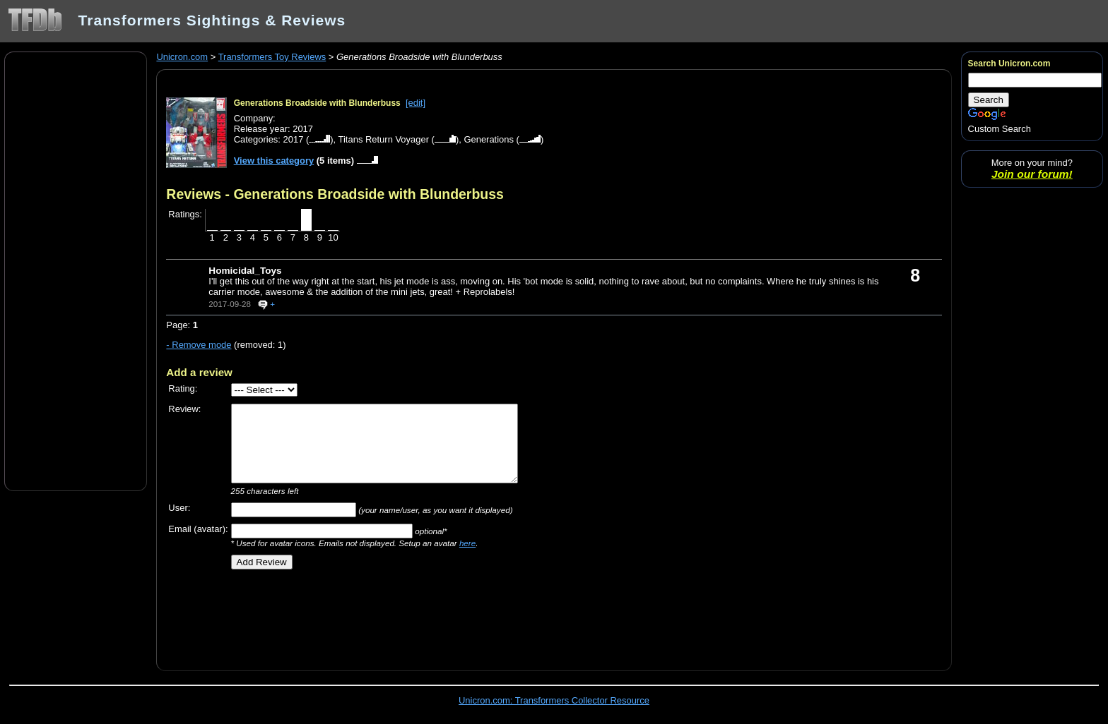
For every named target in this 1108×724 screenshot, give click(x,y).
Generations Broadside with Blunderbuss (317, 103)
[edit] (415, 102)
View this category (274, 160)
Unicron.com (182, 57)
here (467, 543)
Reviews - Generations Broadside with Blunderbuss (334, 194)
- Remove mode (198, 344)
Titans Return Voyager (383, 139)
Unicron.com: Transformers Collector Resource (554, 700)
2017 (293, 139)
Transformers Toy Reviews (272, 57)
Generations (489, 139)
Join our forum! (1032, 174)
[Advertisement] (75, 270)
